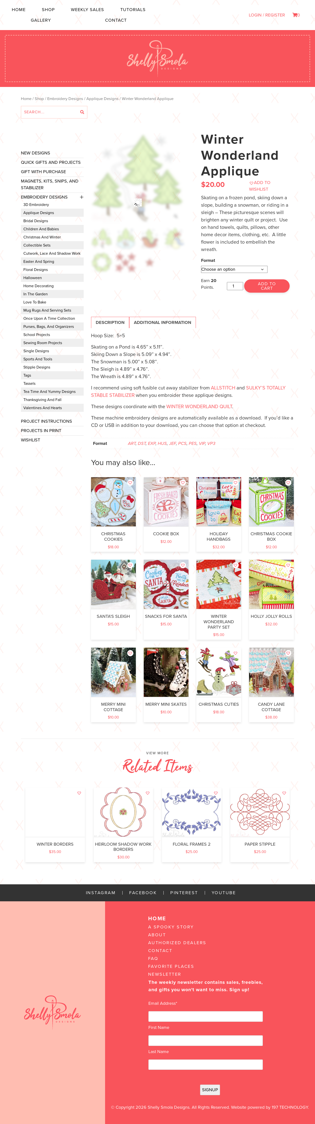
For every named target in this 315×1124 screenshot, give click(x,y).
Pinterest (184, 893)
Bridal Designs (35, 220)
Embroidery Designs (65, 98)
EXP (152, 443)
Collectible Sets (36, 245)
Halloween (32, 277)
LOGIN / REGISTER (267, 15)
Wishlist (30, 440)
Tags (27, 375)
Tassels (29, 383)
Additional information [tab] (162, 322)
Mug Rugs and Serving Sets (47, 310)
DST (142, 443)
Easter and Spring (38, 261)
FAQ (153, 958)
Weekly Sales (87, 9)
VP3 (211, 443)
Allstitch (223, 388)
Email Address (162, 1003)
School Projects (36, 334)
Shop (48, 9)
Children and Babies (41, 229)
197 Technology (290, 1107)
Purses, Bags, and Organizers (48, 326)
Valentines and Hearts (42, 407)
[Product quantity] (235, 286)
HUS (162, 443)
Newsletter (164, 974)
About (157, 935)
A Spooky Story (171, 927)
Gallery (41, 20)
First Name (158, 1027)
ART (132, 443)
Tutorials (133, 9)
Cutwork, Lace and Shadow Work (51, 253)
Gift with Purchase (43, 171)
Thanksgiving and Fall (42, 399)
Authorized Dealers (177, 942)
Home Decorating (38, 286)
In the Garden (35, 294)
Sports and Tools (37, 359)
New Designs (35, 153)
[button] (269, 186)
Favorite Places (171, 966)
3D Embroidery (36, 204)
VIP (202, 443)
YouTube (224, 893)
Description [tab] (110, 322)
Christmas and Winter (42, 237)
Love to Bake (34, 302)
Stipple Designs (36, 367)
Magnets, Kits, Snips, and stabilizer (50, 184)
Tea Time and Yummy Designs (49, 391)
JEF (172, 443)
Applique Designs (102, 98)
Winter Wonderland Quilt (199, 407)
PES (193, 443)
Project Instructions (46, 421)
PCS (182, 443)
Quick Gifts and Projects (51, 162)
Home (19, 9)
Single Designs (36, 351)
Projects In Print (41, 430)
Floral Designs (35, 269)
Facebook (143, 893)
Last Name (158, 1051)
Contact (116, 20)
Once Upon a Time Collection (49, 318)
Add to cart (267, 286)
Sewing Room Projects (42, 342)
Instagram (101, 893)
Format (208, 260)
